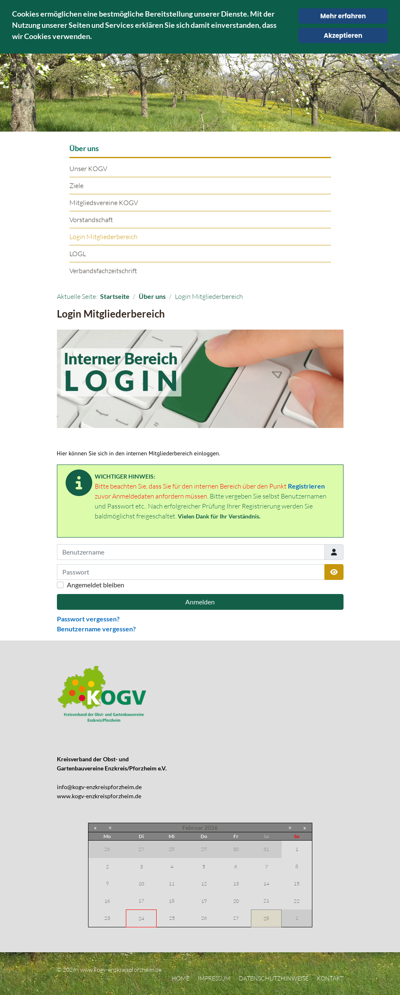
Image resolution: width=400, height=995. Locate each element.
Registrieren (306, 486)
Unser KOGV (88, 168)
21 (266, 900)
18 (171, 901)
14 (266, 883)
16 (107, 901)
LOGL (77, 253)
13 (236, 883)
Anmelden (200, 602)
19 (204, 901)
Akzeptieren (343, 35)
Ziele (76, 185)
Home (180, 978)
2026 (211, 827)
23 (107, 918)
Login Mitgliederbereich (103, 236)
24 (141, 918)
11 (171, 883)
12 (204, 883)
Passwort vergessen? (88, 619)
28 (266, 918)
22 (296, 901)
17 (141, 900)
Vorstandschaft (91, 219)
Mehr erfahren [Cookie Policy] (343, 16)
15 (296, 883)
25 (172, 918)
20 (236, 901)
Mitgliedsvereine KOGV (103, 202)
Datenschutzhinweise (274, 978)
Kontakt (330, 978)
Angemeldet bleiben (95, 585)
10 (141, 883)
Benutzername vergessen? (96, 629)
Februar (192, 827)
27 (236, 918)
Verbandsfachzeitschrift (103, 270)
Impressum (214, 978)
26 (204, 918)
